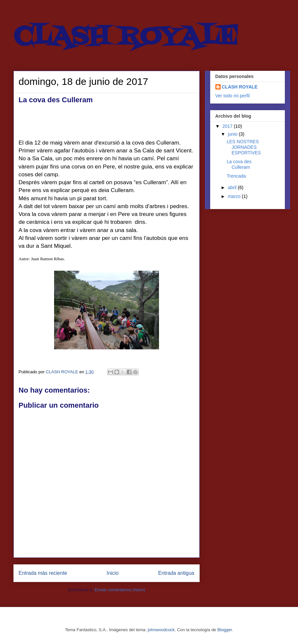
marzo (235, 196)
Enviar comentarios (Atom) (120, 589)
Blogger (224, 629)
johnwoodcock (161, 629)
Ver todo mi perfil (232, 95)
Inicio (112, 573)
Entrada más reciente (43, 573)
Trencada (236, 176)
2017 (228, 126)
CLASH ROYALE (125, 37)
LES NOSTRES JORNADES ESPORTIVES (244, 147)
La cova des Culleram (239, 164)
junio (233, 134)
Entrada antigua (176, 573)
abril (233, 187)
